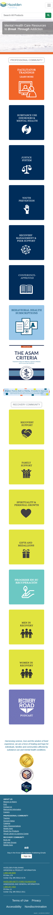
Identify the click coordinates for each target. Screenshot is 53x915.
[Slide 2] (26, 50)
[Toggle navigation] (49, 5)
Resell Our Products (11, 831)
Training (6, 818)
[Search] (24, 15)
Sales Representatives (12, 826)
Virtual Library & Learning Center (16, 834)
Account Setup (9, 821)
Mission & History (10, 802)
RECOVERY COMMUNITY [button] (26, 404)
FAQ (5, 804)
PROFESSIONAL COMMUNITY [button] (26, 60)
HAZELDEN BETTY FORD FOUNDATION (19, 882)
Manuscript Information (12, 809)
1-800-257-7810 (9, 887)
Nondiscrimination (36, 906)
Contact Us (7, 807)
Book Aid (6, 840)
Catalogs (6, 823)
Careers (6, 812)
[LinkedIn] (27, 848)
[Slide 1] (21, 50)
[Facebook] (26, 848)
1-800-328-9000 (9, 873)
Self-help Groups (9, 842)
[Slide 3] (32, 50)
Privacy (36, 900)
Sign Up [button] (26, 856)
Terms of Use (20, 900)
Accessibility (13, 906)
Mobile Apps (8, 829)
